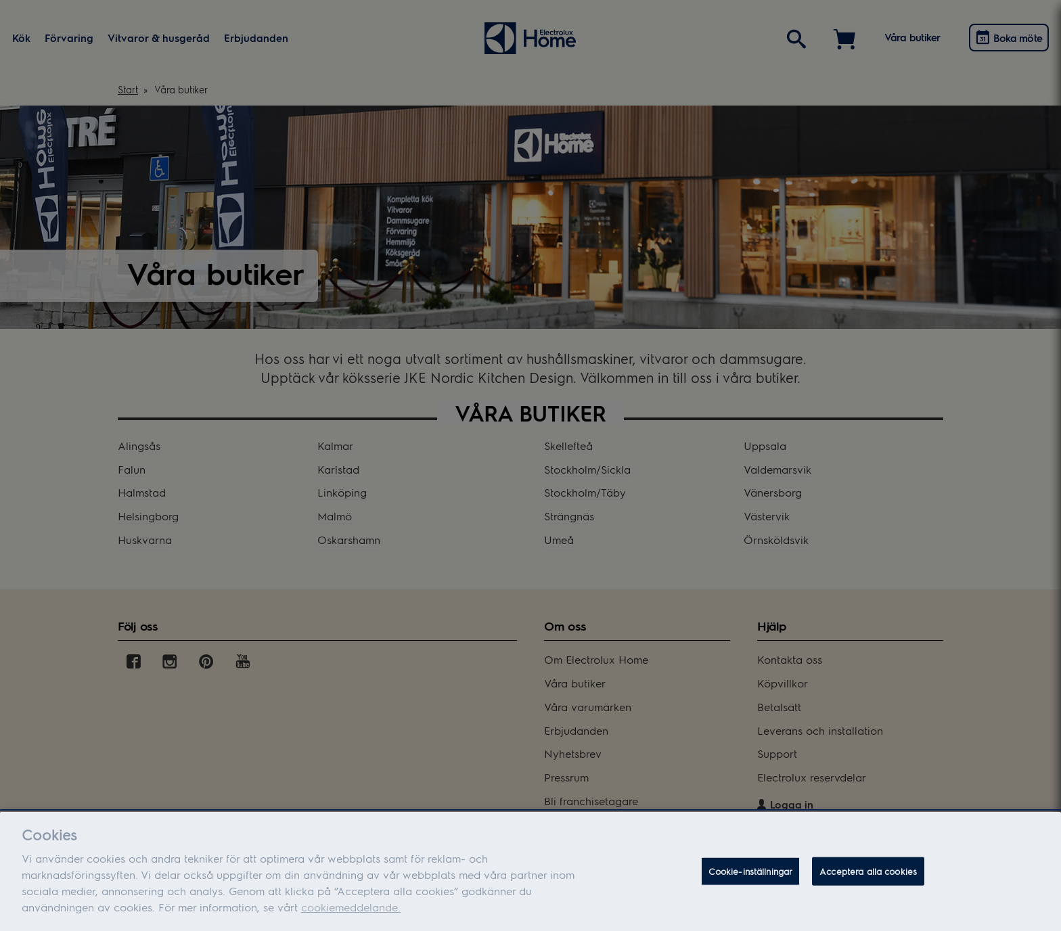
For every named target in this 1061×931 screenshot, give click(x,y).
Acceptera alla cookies (868, 880)
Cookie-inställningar (750, 880)
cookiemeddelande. (351, 916)
